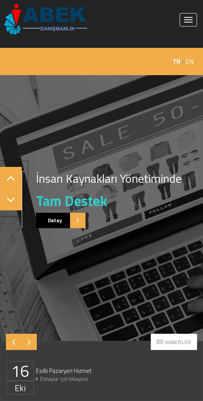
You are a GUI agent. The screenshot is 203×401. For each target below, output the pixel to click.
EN (190, 61)
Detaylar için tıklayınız (62, 379)
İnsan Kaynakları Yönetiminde (109, 178)
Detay (61, 220)
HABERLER (174, 342)
